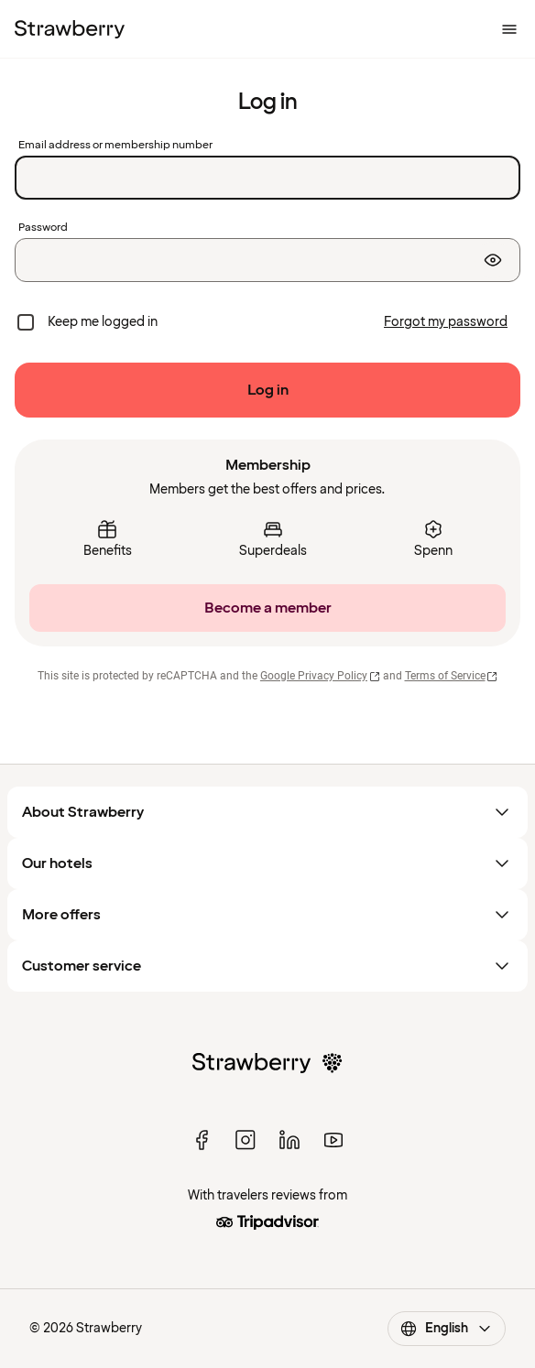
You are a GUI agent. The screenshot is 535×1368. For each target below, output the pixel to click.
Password (43, 228)
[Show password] (493, 260)
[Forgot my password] (445, 322)
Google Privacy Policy (320, 675)
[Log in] (267, 390)
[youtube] (333, 1140)
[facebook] (202, 1140)
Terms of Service (451, 675)
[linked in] (289, 1140)
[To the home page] (70, 29)
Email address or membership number (115, 145)
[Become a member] (267, 608)
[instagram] (246, 1140)
